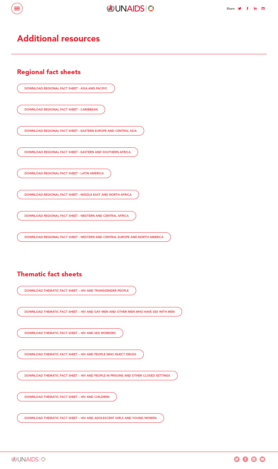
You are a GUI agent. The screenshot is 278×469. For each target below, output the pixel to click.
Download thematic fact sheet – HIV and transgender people (76, 290)
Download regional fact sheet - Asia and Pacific (65, 88)
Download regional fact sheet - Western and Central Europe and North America (93, 237)
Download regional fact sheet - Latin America (64, 173)
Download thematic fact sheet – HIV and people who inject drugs (80, 354)
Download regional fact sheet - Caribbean (61, 109)
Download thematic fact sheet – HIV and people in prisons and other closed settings (97, 375)
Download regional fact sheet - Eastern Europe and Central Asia (80, 131)
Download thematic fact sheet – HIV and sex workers (70, 333)
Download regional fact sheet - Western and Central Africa (76, 215)
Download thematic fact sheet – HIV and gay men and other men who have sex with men (99, 311)
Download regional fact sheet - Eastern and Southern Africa (77, 152)
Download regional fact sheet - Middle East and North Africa (78, 194)
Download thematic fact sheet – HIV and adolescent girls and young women (90, 418)
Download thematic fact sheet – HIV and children (66, 396)
